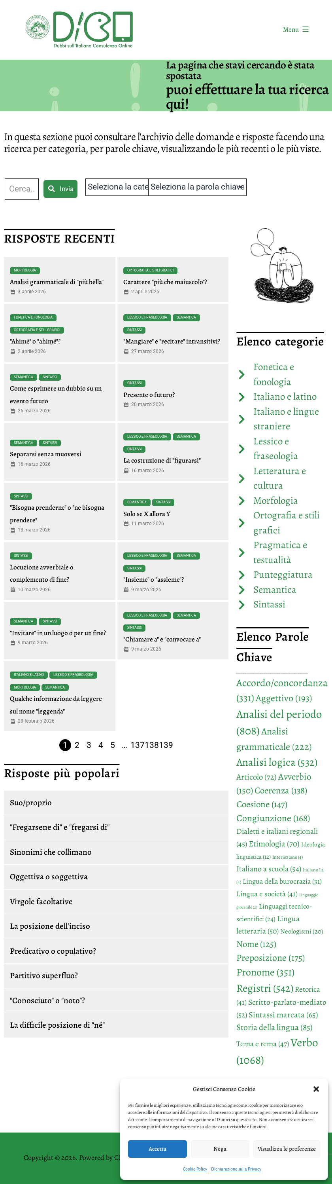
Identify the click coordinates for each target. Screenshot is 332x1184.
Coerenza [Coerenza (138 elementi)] (281, 790)
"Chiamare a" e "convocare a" (162, 639)
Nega (219, 1149)
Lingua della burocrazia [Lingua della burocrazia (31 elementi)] (282, 881)
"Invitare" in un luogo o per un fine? (58, 633)
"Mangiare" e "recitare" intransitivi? (171, 341)
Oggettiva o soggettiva (49, 876)
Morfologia (25, 270)
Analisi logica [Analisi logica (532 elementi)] (276, 762)
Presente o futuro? (149, 394)
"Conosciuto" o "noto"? (47, 1000)
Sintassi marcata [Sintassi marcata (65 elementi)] (283, 1014)
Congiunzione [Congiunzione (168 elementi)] (273, 818)
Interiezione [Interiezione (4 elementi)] (287, 857)
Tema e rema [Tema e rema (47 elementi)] (262, 1043)
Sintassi (134, 330)
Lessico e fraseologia (147, 317)
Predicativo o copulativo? (53, 950)
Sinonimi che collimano (51, 852)
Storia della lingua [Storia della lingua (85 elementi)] (274, 1027)
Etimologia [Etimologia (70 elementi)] (274, 843)
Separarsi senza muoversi (45, 454)
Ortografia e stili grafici (150, 270)
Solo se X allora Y (146, 513)
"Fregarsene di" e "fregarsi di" (59, 827)
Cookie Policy (195, 1169)
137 (137, 745)
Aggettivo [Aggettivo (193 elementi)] (284, 698)
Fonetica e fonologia (33, 317)
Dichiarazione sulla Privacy (236, 1169)
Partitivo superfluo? (44, 975)
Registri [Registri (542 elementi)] (264, 988)
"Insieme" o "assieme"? (153, 579)
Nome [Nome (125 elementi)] (256, 944)
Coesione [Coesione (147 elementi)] (261, 804)
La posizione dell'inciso (50, 926)
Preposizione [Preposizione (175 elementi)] (270, 957)
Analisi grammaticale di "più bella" (57, 282)
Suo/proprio (31, 802)
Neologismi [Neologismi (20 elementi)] (301, 931)
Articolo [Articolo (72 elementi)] (256, 776)
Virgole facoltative (41, 901)
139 (166, 745)
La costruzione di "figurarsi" (162, 460)
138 (152, 745)
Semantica (186, 317)
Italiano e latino (29, 675)
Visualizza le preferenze (287, 1149)
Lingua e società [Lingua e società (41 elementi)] (267, 894)
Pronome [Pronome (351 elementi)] (265, 972)
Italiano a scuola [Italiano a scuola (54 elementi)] (268, 868)
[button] (316, 1089)
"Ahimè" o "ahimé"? (35, 341)
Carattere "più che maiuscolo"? (165, 282)
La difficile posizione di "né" (57, 1024)
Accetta (157, 1149)
